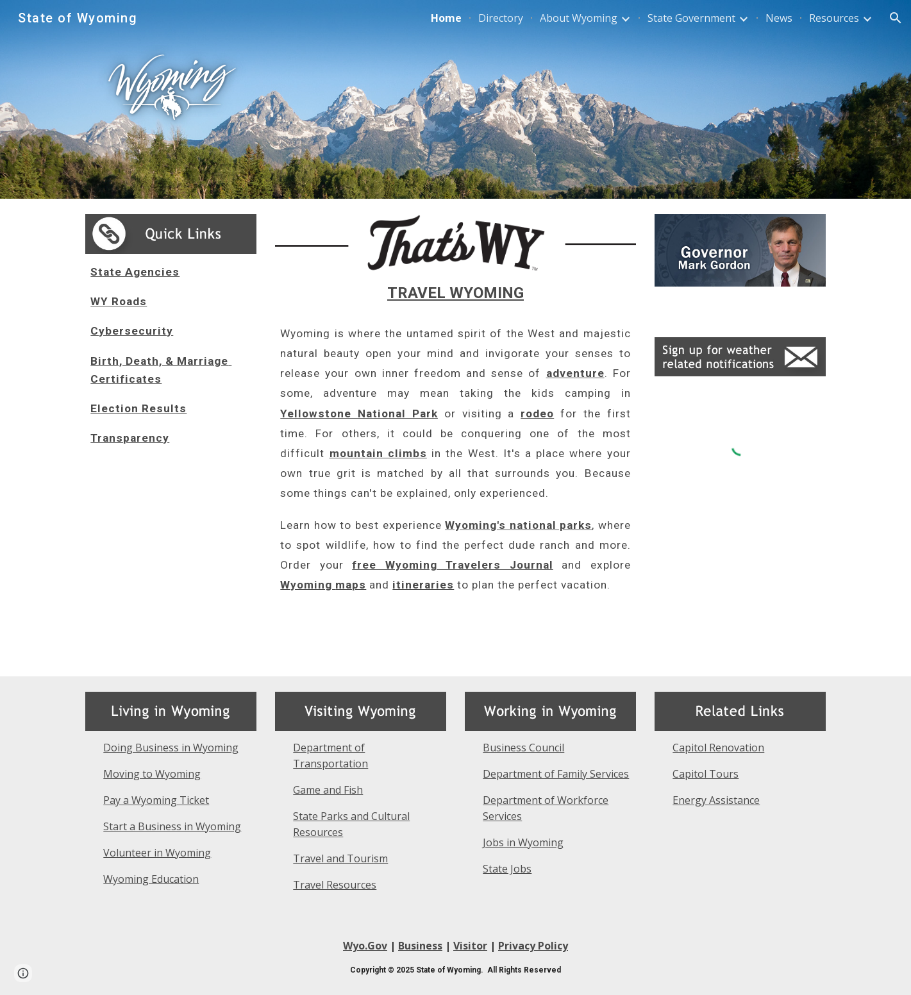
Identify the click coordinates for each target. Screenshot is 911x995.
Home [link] (446, 18)
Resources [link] (834, 18)
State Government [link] (691, 18)
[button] (895, 18)
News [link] (778, 18)
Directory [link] (500, 18)
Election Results (138, 408)
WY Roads (118, 301)
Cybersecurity (131, 330)
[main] (170, 355)
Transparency (129, 437)
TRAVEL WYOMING (455, 293)
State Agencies (135, 271)
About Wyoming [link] (578, 18)
